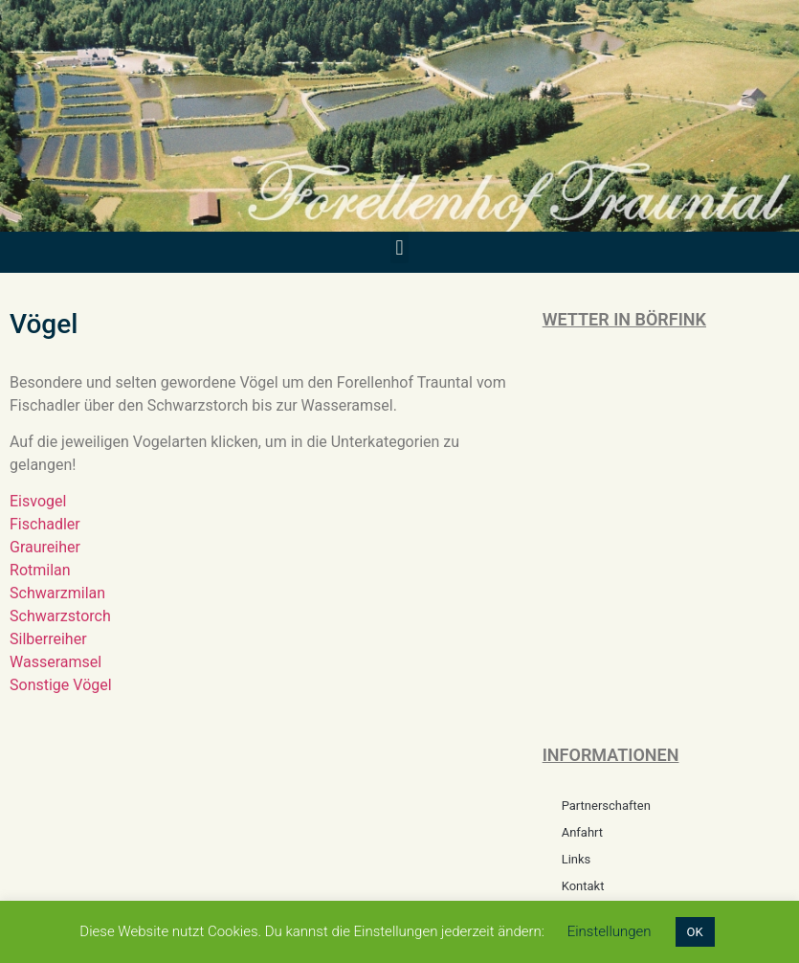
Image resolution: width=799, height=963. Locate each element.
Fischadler (45, 524)
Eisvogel (38, 501)
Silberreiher (48, 639)
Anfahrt (582, 832)
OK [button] (695, 932)
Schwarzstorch (60, 616)
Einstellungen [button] (609, 931)
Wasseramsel (55, 662)
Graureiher (45, 547)
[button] (399, 247)
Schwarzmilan (57, 593)
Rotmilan (40, 570)
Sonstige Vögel (61, 685)
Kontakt (583, 886)
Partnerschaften (606, 805)
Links (576, 859)
